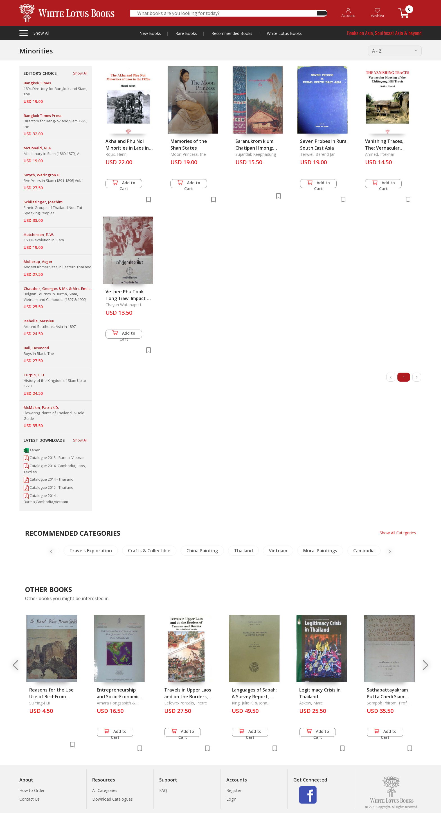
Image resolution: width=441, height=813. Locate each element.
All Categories (104, 790)
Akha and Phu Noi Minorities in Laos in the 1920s (127, 148)
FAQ (163, 790)
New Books (150, 33)
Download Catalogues (112, 799)
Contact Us (29, 799)
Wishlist (377, 13)
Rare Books (186, 33)
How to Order (31, 790)
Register (233, 790)
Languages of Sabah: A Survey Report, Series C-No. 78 (254, 696)
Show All (80, 73)
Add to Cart (123, 184)
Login (231, 799)
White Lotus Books (284, 33)
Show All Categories (398, 532)
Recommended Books (232, 33)
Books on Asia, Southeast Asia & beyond (384, 33)
